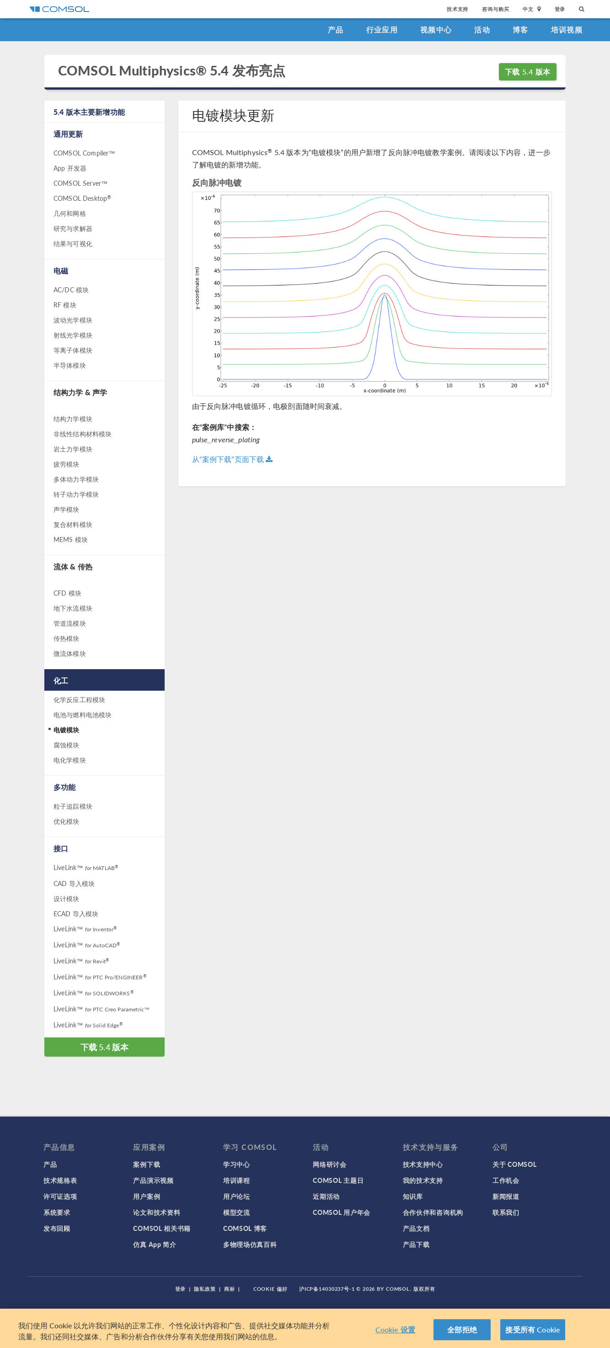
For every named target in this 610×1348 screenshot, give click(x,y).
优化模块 (67, 821)
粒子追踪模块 (73, 806)
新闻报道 (505, 1196)
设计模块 (67, 898)
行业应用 (382, 29)
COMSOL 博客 (245, 1228)
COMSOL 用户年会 (341, 1212)
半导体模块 (70, 365)
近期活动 (326, 1196)
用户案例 (146, 1196)
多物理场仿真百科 (250, 1244)
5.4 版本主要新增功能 (89, 112)
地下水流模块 (73, 607)
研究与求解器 (73, 228)
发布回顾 (56, 1228)
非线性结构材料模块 (83, 433)
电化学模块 (70, 759)
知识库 (413, 1196)
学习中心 (236, 1164)
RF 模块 (65, 304)
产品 (336, 29)
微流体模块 (70, 653)
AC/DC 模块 (71, 289)
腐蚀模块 (67, 744)
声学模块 (67, 509)
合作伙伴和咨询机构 (433, 1212)
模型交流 (236, 1212)
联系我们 (505, 1212)
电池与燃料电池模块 (83, 714)
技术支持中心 (423, 1164)
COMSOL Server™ (80, 183)
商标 (229, 1288)
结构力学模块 (73, 418)
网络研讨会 (330, 1164)
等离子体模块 (73, 349)
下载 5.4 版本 (528, 71)
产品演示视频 (153, 1180)
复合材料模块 (73, 524)
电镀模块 (67, 729)
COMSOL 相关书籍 (162, 1228)
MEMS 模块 (71, 539)
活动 (482, 29)
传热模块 (67, 638)
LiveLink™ (86, 867)
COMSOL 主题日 (338, 1180)
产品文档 (416, 1228)
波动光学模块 (73, 319)
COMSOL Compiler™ (84, 152)
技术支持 (457, 8)
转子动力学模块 (76, 494)
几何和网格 (70, 213)
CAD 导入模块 (74, 883)
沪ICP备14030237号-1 (327, 1288)
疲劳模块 (67, 463)
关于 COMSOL (514, 1164)
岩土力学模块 (73, 448)
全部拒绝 (462, 1329)
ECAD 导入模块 (76, 913)
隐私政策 (205, 1288)
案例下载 (146, 1164)
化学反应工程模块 (79, 699)
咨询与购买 (495, 8)
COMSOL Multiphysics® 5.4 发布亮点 (171, 70)
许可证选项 (60, 1196)
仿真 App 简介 (154, 1244)
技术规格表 (60, 1180)
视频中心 (436, 29)
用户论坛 (236, 1196)
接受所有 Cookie (532, 1329)
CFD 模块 (67, 592)
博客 (521, 29)
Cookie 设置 (395, 1329)
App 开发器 (70, 167)
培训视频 (567, 29)
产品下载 (416, 1244)
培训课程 (236, 1180)
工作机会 (505, 1180)
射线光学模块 (73, 334)
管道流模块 (70, 623)
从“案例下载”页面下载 (232, 459)
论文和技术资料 (156, 1212)
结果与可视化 (73, 243)
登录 (560, 8)
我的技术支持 (423, 1180)
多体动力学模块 (76, 478)
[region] (305, 1328)
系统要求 (56, 1212)
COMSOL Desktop (82, 198)
